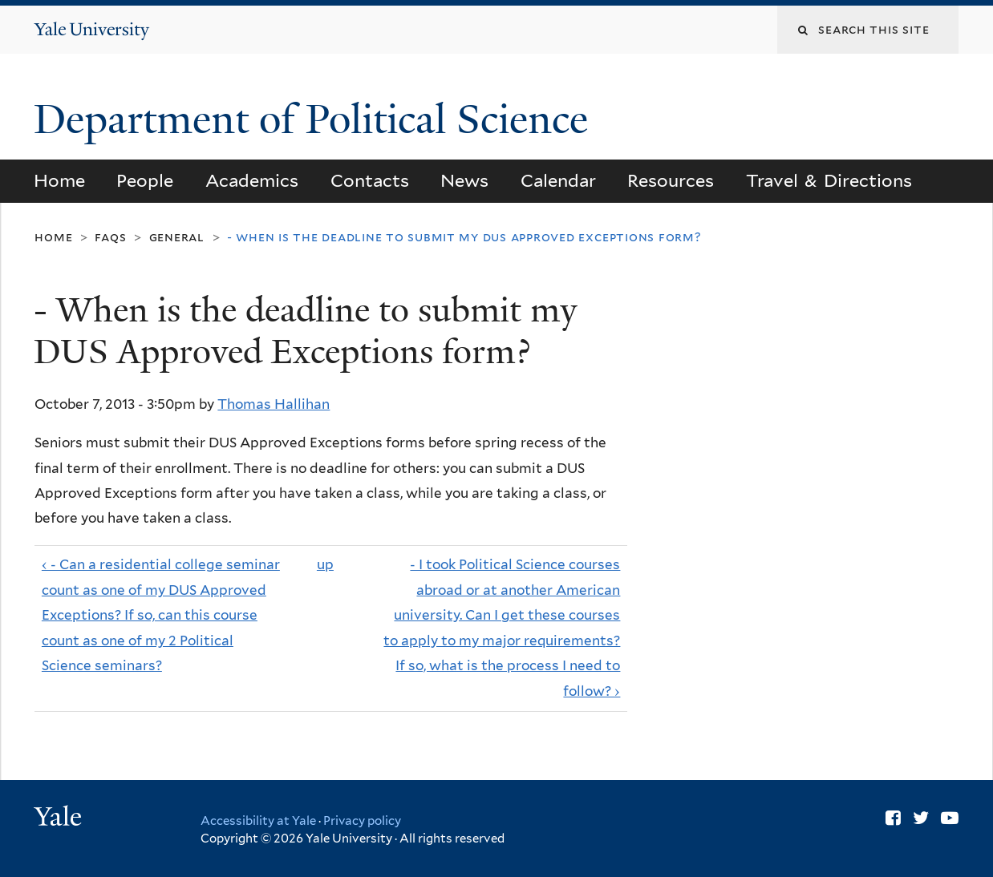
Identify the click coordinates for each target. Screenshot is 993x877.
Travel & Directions (829, 180)
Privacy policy (362, 821)
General (177, 237)
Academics (251, 180)
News (464, 180)
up (325, 564)
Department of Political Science (316, 119)
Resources (670, 180)
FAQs (110, 237)
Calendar (558, 180)
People (144, 180)
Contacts (369, 180)
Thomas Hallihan (273, 404)
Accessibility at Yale (258, 821)
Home (59, 180)
